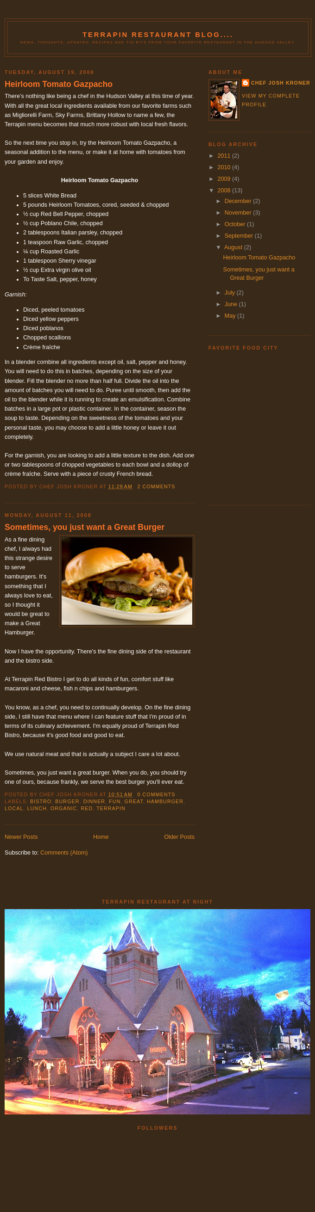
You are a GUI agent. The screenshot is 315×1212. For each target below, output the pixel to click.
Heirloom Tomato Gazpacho (59, 84)
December (239, 201)
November (239, 212)
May (231, 316)
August (234, 247)
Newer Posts (21, 837)
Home (101, 837)
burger (67, 801)
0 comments (156, 794)
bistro (40, 801)
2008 (225, 190)
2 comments (156, 486)
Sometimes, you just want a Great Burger (84, 527)
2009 (225, 179)
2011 (225, 156)
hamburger (165, 801)
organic (63, 808)
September (240, 236)
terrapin (111, 808)
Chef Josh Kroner (280, 83)
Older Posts (179, 837)
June (232, 304)
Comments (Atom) (64, 852)
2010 (225, 167)
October (236, 224)
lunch (37, 808)
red (87, 808)
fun (114, 801)
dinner (94, 801)
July (231, 292)
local (14, 808)
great (134, 801)
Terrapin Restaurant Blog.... (157, 34)
